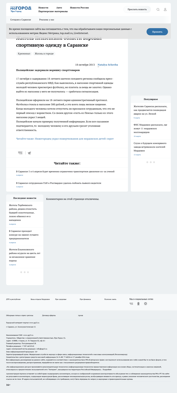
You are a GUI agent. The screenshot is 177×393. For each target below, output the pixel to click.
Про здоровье (60, 299)
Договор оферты (49, 315)
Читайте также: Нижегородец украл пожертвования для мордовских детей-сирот (65, 138)
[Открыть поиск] (158, 9)
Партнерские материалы (53, 11)
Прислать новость (137, 9)
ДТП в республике (13, 299)
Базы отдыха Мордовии (40, 299)
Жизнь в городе (44, 53)
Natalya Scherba (108, 64)
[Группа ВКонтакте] (131, 304)
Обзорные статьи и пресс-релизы (19, 315)
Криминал (24, 53)
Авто (59, 7)
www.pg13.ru (34, 323)
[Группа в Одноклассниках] (138, 304)
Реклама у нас (46, 19)
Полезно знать (110, 299)
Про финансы (85, 299)
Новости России (79, 7)
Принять (157, 31)
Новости (43, 7)
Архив (80, 315)
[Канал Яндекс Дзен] (145, 304)
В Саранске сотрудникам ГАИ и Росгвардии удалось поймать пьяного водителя (67, 185)
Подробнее (107, 369)
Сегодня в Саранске (20, 19)
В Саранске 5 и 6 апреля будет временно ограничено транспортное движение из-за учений (67, 173)
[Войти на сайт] (165, 9)
